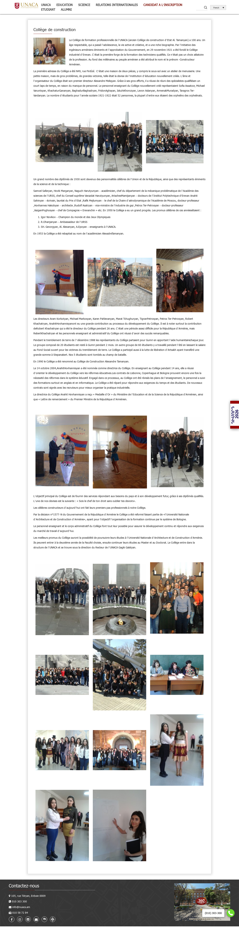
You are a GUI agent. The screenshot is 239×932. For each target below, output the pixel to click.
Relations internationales (117, 5)
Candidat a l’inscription (162, 5)
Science (84, 5)
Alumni (66, 9)
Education (64, 5)
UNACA (46, 5)
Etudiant (48, 9)
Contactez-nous (24, 885)
